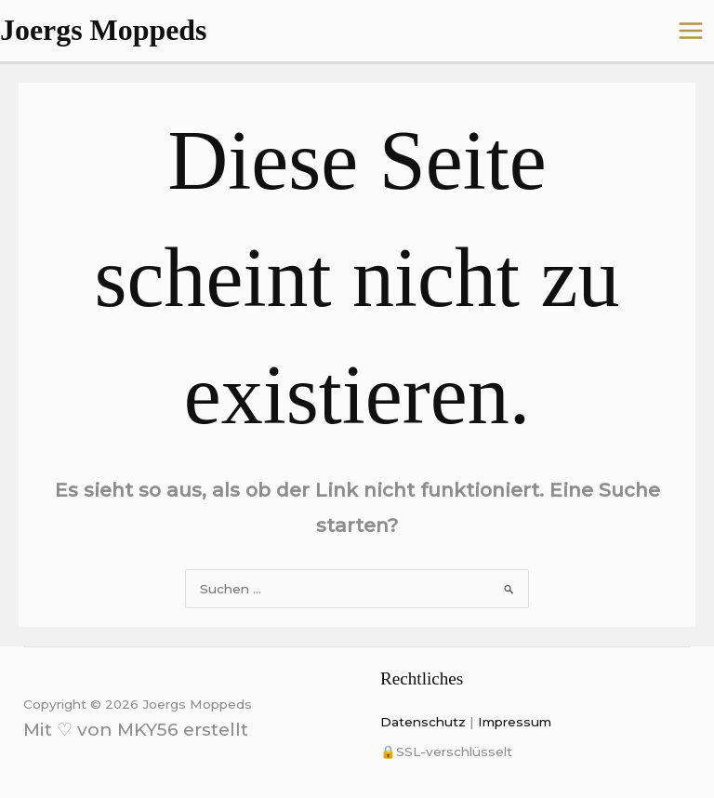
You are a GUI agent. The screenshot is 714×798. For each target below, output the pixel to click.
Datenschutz (423, 721)
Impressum (514, 721)
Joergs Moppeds (103, 30)
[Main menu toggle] (691, 31)
